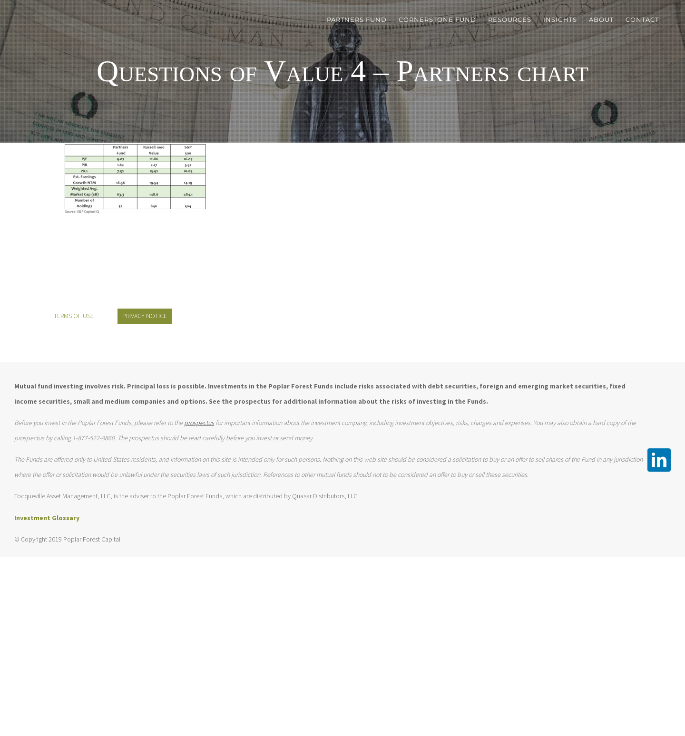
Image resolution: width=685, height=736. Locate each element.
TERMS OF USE (74, 315)
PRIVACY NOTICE (144, 315)
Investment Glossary (46, 517)
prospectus (199, 422)
